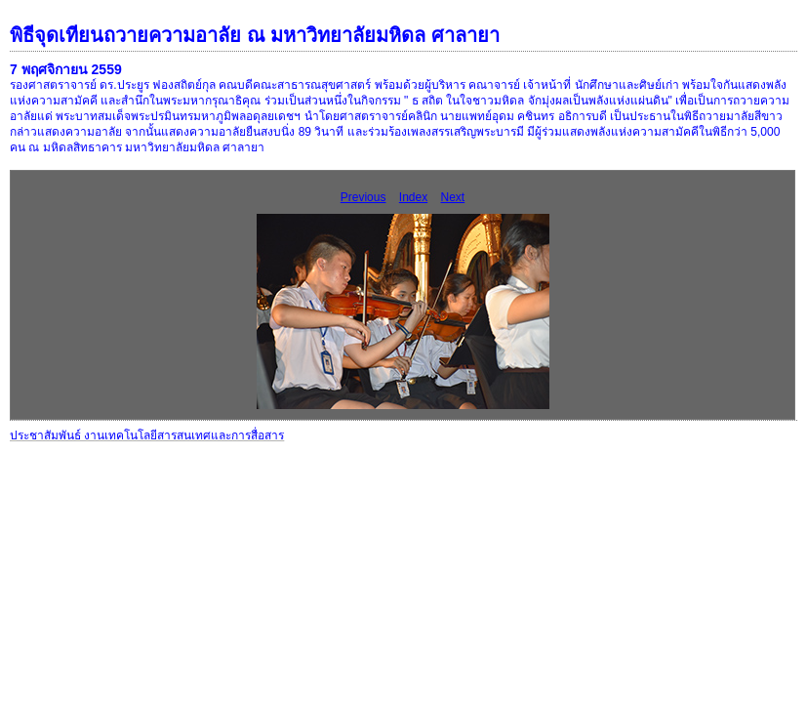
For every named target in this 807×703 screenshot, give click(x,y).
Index (413, 197)
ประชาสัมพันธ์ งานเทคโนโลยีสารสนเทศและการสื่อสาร (147, 435)
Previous (363, 197)
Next (453, 197)
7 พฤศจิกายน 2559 (66, 69)
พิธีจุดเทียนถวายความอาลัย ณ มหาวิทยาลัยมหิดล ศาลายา (255, 35)
